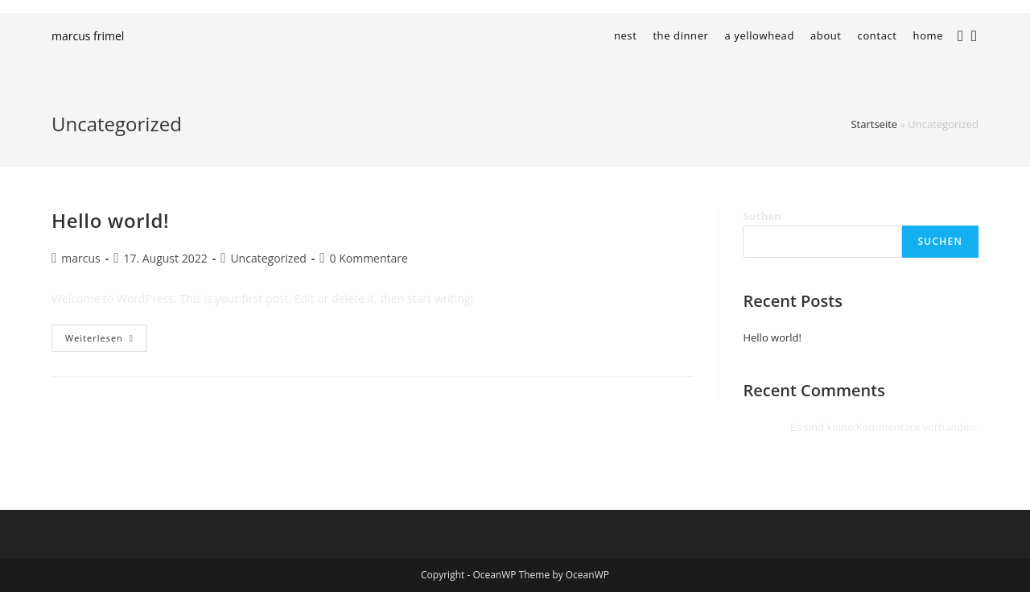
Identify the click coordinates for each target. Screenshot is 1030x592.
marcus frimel (88, 35)
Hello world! (110, 220)
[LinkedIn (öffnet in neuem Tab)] (978, 33)
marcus (80, 258)
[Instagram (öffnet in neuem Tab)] (964, 33)
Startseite (874, 124)
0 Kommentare (369, 258)
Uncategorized (268, 258)
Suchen (762, 216)
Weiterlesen (106, 341)
